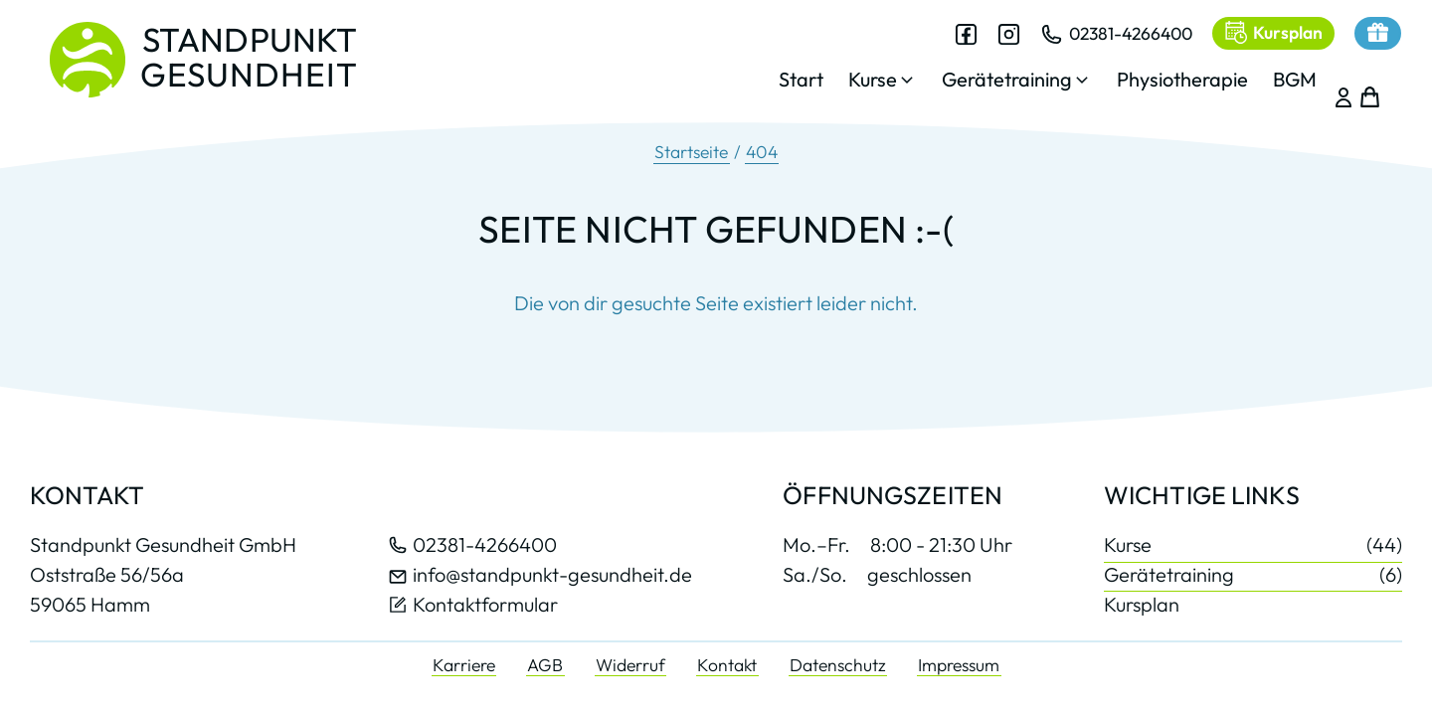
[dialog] (1030, 68)
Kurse (1253, 545)
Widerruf (630, 664)
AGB (545, 664)
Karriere (464, 664)
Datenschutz (838, 664)
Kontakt (727, 664)
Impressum (958, 664)
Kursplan (1141, 604)
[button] (864, 85)
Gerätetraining (1253, 574)
